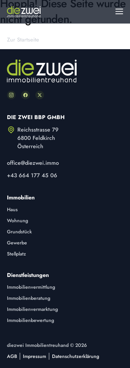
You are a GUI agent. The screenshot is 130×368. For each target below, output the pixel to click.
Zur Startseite (23, 40)
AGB (12, 356)
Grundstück (19, 231)
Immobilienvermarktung (32, 309)
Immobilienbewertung (30, 320)
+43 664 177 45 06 (32, 175)
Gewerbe (17, 242)
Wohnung (17, 220)
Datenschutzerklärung (75, 356)
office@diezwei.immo (33, 163)
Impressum (34, 356)
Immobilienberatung (28, 298)
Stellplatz (16, 253)
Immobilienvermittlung (31, 287)
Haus (12, 209)
